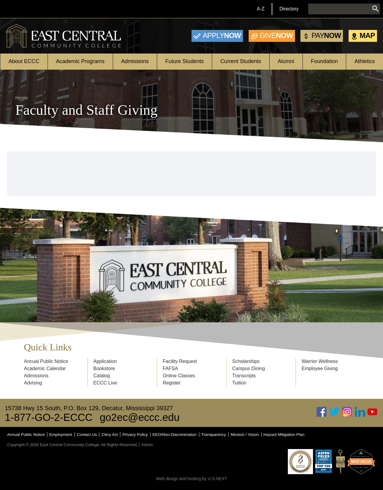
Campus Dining (248, 368)
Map (367, 35)
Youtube (372, 412)
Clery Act (109, 434)
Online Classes (179, 375)
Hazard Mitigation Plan (284, 434)
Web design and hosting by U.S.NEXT (191, 478)
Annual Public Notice (46, 361)
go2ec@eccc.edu (140, 417)
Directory (289, 8)
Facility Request (180, 361)
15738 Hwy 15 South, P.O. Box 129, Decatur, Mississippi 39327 (89, 408)
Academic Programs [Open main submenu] (80, 61)
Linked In (360, 412)
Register (172, 382)
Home (21, 97)
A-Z (261, 8)
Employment (60, 434)
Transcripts (244, 375)
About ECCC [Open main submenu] (23, 61)
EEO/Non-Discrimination (175, 434)
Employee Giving (320, 368)
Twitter (334, 412)
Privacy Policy (135, 434)
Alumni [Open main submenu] (286, 61)
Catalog (101, 375)
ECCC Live (105, 382)
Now (222, 35)
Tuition (239, 382)
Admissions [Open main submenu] (135, 61)
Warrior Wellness (320, 361)
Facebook (321, 412)
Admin (147, 444)
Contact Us (87, 434)
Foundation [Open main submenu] (324, 61)
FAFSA (170, 368)
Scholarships (246, 361)
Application (105, 361)
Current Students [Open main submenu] (240, 61)
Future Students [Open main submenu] (184, 61)
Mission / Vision (245, 434)
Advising (33, 382)
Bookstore (104, 368)
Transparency (213, 434)
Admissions (36, 375)
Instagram (347, 412)
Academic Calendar (45, 368)
